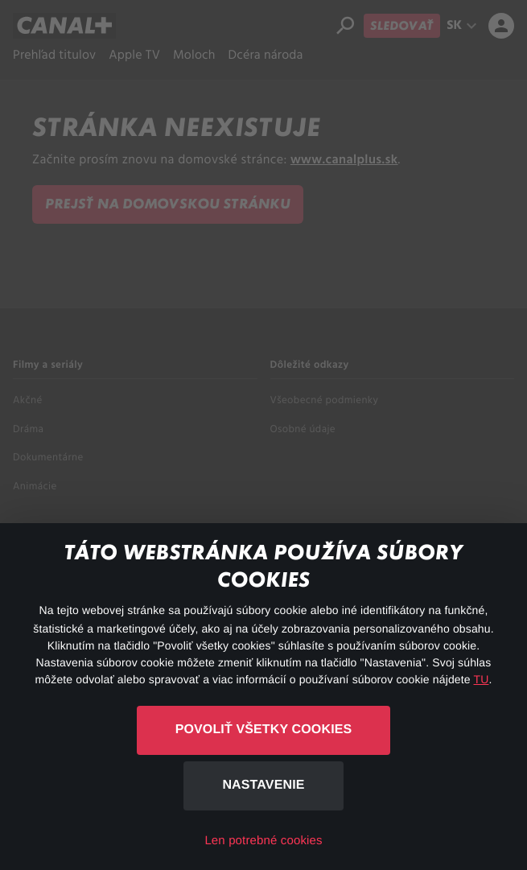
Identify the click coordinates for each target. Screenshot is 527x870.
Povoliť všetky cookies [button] (263, 729)
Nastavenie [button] (263, 785)
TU (481, 679)
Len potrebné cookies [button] (263, 840)
